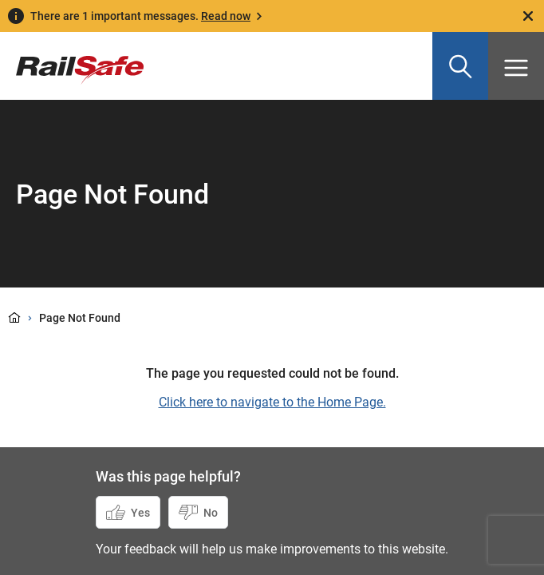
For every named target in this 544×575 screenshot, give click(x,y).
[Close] (528, 16)
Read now (225, 16)
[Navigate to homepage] (72, 58)
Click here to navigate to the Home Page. (272, 402)
